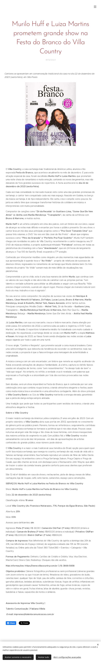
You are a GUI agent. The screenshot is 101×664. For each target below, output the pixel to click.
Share (11, 623)
